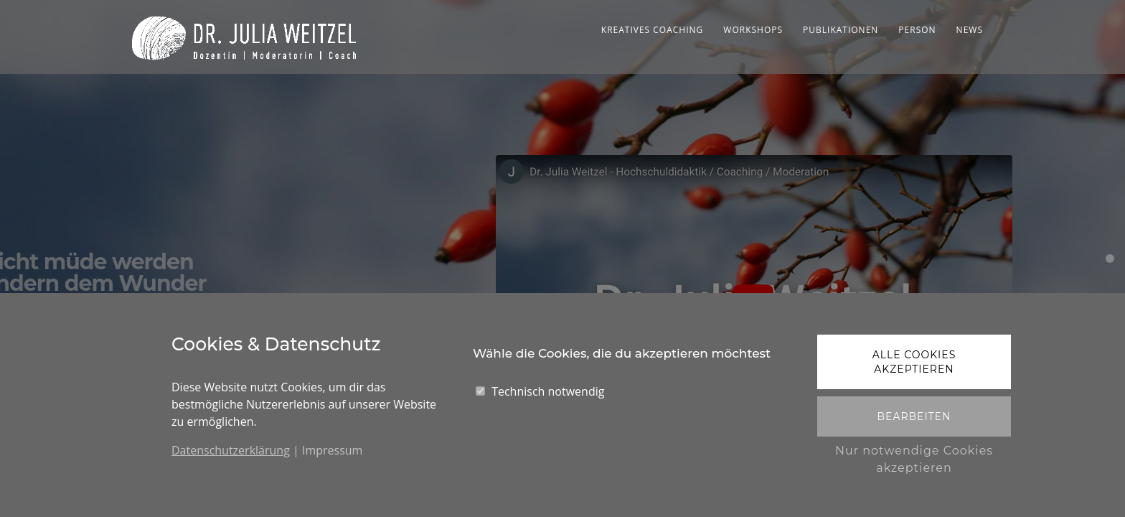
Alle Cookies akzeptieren (914, 362)
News (969, 30)
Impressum (332, 450)
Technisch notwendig (547, 391)
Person (917, 30)
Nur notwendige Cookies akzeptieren (914, 459)
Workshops (753, 30)
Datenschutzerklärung (230, 450)
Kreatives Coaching (652, 30)
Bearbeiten (914, 416)
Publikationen (840, 30)
